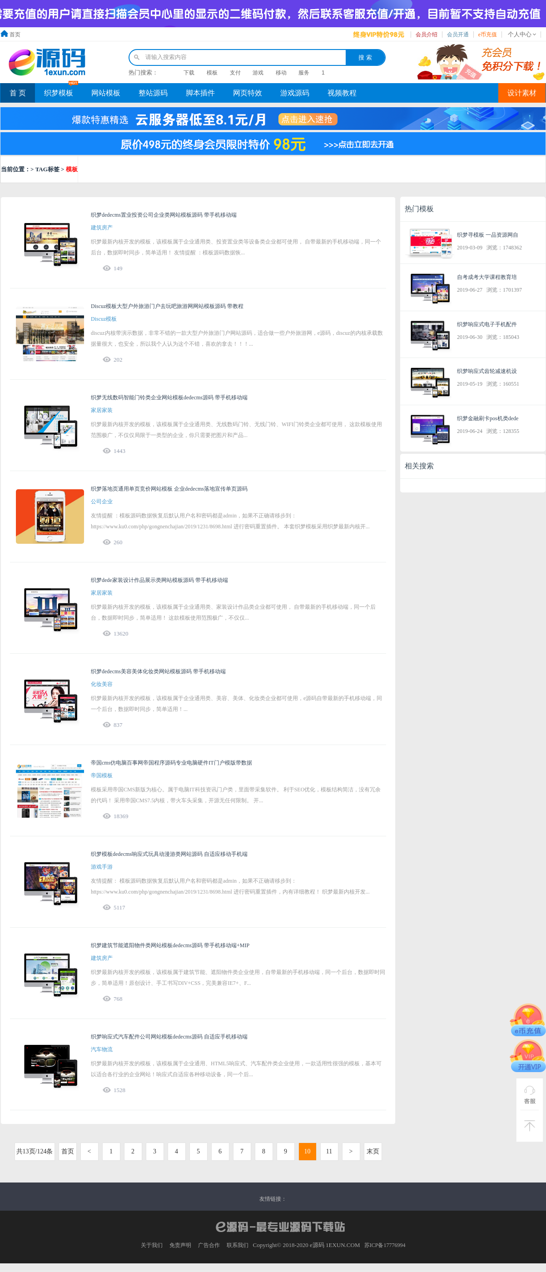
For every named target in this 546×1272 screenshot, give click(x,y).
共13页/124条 (34, 1151)
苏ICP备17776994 (385, 1245)
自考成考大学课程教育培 (487, 277)
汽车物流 (102, 1049)
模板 (212, 73)
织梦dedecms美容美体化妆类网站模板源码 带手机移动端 (158, 671)
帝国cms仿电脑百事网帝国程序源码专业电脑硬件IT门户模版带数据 (171, 763)
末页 (373, 1151)
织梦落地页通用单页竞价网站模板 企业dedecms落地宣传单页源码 (169, 489)
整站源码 (153, 93)
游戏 (258, 73)
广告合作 (209, 1245)
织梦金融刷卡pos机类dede (487, 418)
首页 (15, 34)
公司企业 (102, 501)
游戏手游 (102, 867)
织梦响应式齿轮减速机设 (487, 371)
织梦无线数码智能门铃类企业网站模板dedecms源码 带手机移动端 (169, 397)
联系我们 (237, 1245)
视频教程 (342, 93)
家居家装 (102, 410)
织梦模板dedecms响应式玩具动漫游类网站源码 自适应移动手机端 (169, 854)
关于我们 (152, 1245)
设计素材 (521, 93)
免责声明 (180, 1245)
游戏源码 (294, 93)
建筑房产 (102, 227)
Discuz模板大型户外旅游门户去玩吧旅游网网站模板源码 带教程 (167, 306)
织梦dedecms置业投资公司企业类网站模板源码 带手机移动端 (164, 215)
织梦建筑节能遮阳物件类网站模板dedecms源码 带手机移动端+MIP (170, 945)
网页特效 (247, 93)
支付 (235, 73)
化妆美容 (102, 684)
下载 (189, 73)
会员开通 (458, 34)
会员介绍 (426, 34)
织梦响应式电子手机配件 (487, 324)
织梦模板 (58, 93)
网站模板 (105, 93)
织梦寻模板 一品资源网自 (487, 235)
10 (307, 1151)
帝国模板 (102, 775)
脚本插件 (200, 93)
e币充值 (487, 34)
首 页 (18, 93)
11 (329, 1151)
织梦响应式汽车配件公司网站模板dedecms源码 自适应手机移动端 (169, 1037)
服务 (303, 73)
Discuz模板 (104, 319)
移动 (281, 73)
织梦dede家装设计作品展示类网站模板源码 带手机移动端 (159, 580)
